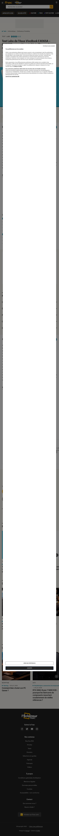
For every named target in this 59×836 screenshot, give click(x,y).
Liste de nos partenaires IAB (12, 76)
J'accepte (29, 668)
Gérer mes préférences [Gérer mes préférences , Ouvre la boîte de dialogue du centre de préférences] (30, 663)
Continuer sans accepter (49, 46)
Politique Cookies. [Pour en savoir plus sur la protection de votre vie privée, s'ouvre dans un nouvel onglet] (17, 66)
